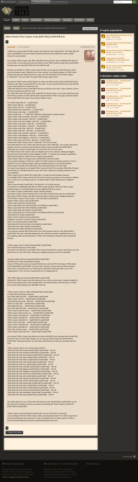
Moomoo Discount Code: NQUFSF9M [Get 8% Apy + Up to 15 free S (119, 66)
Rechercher (134, 2)
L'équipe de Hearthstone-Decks (18, 477)
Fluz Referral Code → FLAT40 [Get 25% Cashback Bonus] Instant (118, 89)
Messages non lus (90, 29)
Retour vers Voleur (14, 432)
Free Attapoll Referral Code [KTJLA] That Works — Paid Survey (119, 36)
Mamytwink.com (24, 2)
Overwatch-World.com (59, 2)
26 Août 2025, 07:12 (87, 47)
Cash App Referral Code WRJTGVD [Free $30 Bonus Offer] (119, 44)
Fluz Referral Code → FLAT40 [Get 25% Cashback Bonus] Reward (118, 82)
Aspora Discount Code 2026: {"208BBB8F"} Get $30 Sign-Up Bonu (118, 59)
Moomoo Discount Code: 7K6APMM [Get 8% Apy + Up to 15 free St (119, 51)
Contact (4, 477)
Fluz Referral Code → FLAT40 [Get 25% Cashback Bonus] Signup (118, 104)
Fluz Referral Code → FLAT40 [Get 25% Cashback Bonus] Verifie (118, 112)
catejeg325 (11, 47)
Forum (7, 28)
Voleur (16, 28)
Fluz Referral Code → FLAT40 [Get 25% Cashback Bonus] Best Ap (118, 97)
